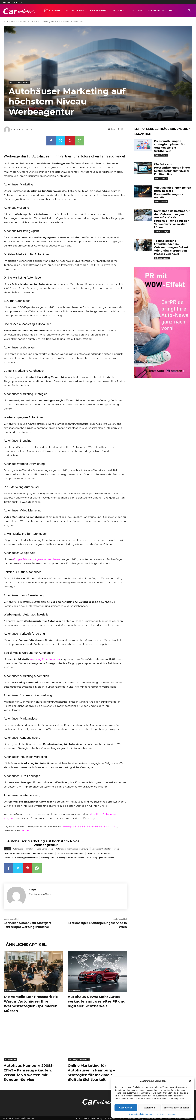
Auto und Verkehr (75, 11)
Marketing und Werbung (79, 1059)
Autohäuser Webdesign (43, 853)
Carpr (17, 130)
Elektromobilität (98, 11)
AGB (78, 1117)
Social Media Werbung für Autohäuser (21, 857)
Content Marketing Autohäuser (70, 853)
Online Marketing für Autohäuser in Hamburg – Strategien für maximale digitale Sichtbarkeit (92, 1071)
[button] (189, 1081)
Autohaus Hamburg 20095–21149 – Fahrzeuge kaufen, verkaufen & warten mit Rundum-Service (29, 1071)
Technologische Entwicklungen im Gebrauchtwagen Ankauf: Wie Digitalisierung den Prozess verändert (171, 247)
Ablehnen (149, 1107)
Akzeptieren (126, 1107)
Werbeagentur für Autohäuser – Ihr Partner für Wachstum (89, 826)
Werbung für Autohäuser (45, 659)
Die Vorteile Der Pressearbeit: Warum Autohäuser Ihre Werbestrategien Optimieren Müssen (31, 1003)
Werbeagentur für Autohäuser (70, 857)
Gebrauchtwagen (162, 231)
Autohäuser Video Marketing (17, 853)
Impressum (172, 1114)
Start (6, 21)
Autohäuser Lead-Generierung (39, 849)
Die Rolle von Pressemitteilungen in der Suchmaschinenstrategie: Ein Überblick (172, 169)
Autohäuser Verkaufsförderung (105, 849)
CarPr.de (25, 830)
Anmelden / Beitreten (12, 2)
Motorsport (120, 11)
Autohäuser (18, 849)
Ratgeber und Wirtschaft (160, 11)
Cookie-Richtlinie (136, 1114)
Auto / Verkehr (10, 991)
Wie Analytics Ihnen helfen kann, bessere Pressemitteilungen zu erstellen (172, 192)
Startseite (52, 10)
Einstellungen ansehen (177, 1107)
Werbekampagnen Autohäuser (100, 857)
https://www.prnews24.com (40, 894)
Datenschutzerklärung (155, 1114)
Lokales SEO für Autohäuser (99, 853)
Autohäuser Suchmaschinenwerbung (72, 849)
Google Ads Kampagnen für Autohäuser (37, 559)
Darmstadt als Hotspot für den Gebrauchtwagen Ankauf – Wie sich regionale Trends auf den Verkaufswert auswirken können (172, 219)
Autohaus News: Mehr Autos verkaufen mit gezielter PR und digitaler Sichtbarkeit (97, 1001)
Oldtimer (137, 11)
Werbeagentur (47, 857)
